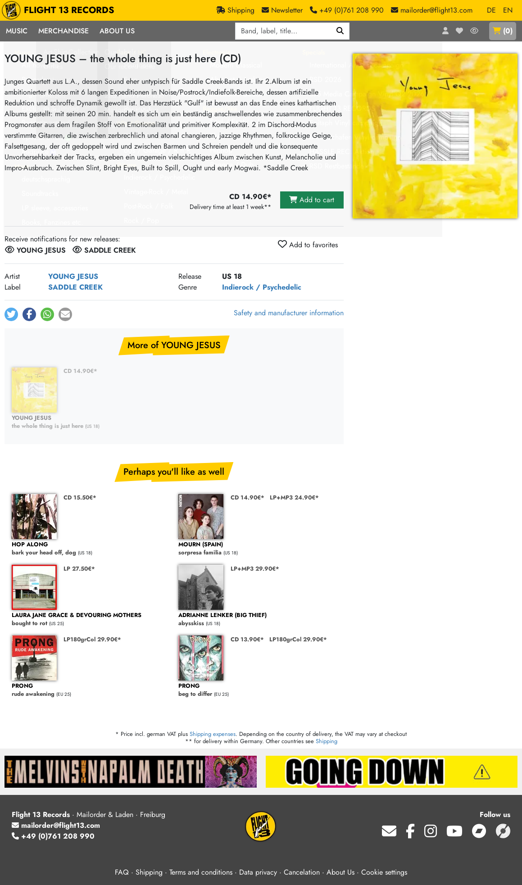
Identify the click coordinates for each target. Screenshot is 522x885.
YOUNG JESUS (73, 276)
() (503, 31)
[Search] (340, 31)
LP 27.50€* (79, 568)
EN (508, 10)
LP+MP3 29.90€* (255, 568)
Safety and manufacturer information (289, 313)
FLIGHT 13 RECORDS (60, 10)
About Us (340, 872)
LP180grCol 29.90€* (92, 639)
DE (491, 10)
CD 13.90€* (247, 639)
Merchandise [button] (63, 31)
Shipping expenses (213, 734)
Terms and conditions (200, 872)
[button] (11, 314)
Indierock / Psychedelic (261, 287)
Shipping (326, 741)
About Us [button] (117, 31)
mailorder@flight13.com (56, 825)
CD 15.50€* (80, 497)
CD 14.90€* (80, 371)
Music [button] (16, 31)
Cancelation (302, 872)
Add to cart (311, 200)
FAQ (122, 872)
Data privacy (258, 872)
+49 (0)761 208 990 (53, 836)
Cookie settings (384, 872)
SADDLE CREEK (75, 287)
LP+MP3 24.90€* (294, 497)
